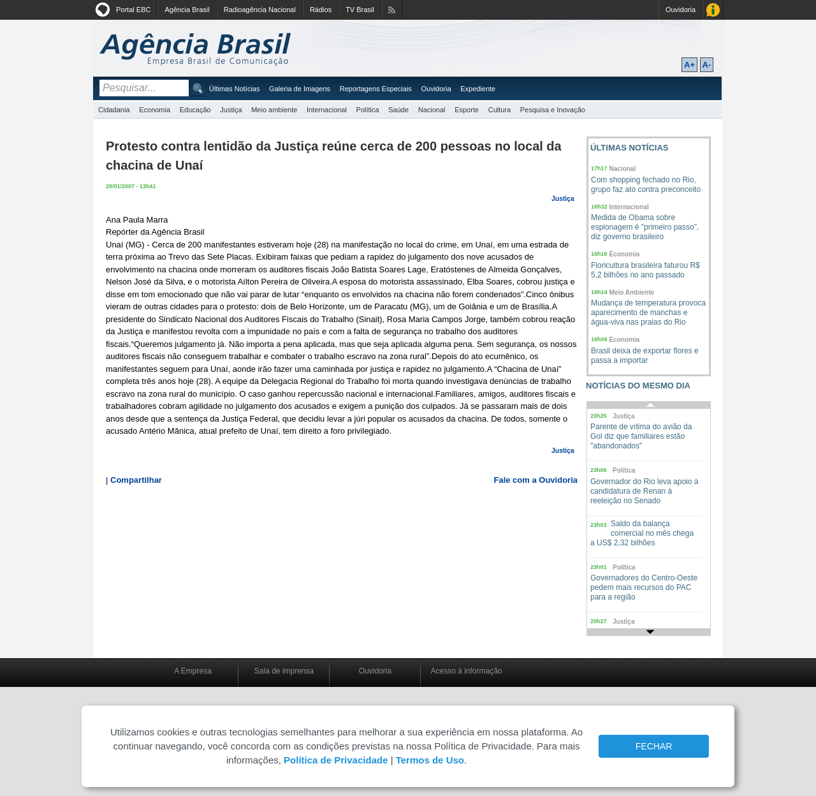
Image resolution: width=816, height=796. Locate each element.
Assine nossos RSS (392, 10)
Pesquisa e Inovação (552, 110)
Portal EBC (133, 9)
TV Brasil (360, 9)
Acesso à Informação (713, 10)
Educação (195, 110)
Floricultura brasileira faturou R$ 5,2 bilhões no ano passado (645, 270)
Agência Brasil (186, 9)
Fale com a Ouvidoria (536, 480)
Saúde (398, 110)
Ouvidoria (681, 9)
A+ (689, 65)
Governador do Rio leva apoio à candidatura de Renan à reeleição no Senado (644, 491)
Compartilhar (136, 480)
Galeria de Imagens (299, 88)
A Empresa (193, 671)
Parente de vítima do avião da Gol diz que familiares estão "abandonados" (641, 436)
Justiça (231, 110)
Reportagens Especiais (376, 88)
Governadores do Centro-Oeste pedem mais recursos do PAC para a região (643, 587)
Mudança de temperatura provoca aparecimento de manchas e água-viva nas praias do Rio (648, 312)
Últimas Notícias (234, 88)
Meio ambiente (274, 110)
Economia (154, 110)
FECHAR (654, 746)
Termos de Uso (430, 760)
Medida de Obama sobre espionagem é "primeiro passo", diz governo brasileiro (645, 227)
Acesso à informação (466, 671)
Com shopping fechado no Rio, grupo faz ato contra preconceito (646, 184)
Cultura (499, 110)
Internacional (327, 110)
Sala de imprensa (284, 671)
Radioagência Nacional (260, 9)
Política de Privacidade (336, 760)
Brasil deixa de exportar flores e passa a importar (645, 355)
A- (707, 65)
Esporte (467, 110)
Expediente (477, 88)
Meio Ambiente (632, 292)
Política (367, 110)
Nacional (432, 110)
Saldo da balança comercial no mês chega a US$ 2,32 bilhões (642, 533)
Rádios (321, 9)
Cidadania (114, 110)
